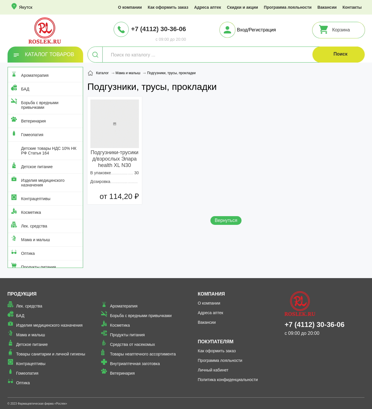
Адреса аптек (207, 7)
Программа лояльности (288, 7)
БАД (25, 89)
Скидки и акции (242, 7)
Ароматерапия (35, 75)
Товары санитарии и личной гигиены (50, 354)
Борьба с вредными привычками (39, 105)
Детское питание (37, 166)
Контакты (352, 7)
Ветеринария (33, 121)
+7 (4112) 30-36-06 (158, 29)
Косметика (31, 212)
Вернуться (226, 220)
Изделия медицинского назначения (43, 182)
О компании (130, 7)
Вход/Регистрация (256, 29)
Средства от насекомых (132, 344)
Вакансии (327, 7)
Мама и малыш (35, 239)
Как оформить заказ (168, 7)
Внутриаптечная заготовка (135, 363)
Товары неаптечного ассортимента (143, 354)
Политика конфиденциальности (228, 379)
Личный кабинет (213, 370)
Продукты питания (38, 267)
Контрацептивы (36, 198)
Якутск (26, 7)
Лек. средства (34, 226)
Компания (211, 293)
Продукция (22, 293)
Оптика (28, 253)
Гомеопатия (32, 134)
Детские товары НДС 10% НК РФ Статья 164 (48, 150)
